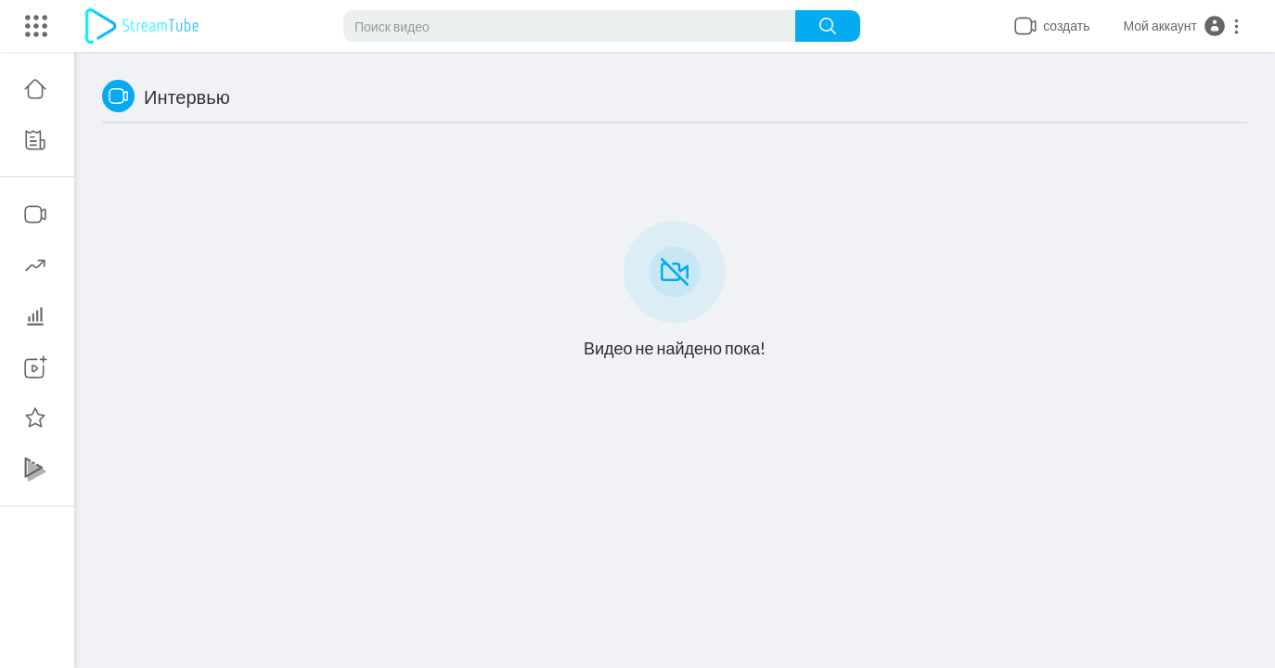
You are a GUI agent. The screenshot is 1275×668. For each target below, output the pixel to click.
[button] (1182, 26)
